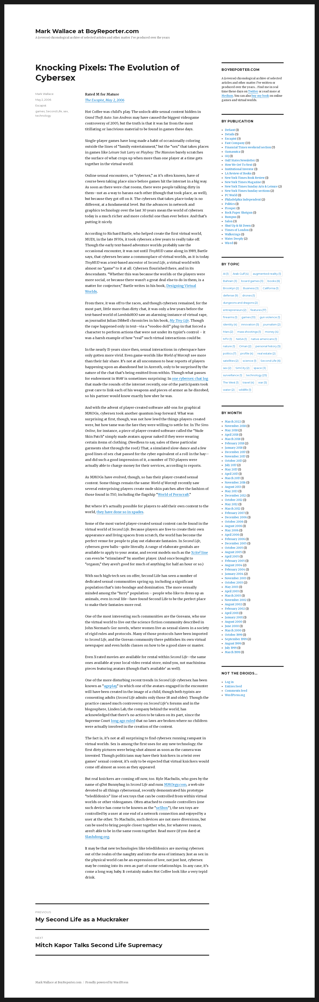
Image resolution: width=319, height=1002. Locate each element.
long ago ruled (123, 721)
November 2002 (236, 600)
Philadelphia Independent (243, 199)
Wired (229, 243)
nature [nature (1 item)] (229, 346)
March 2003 (233, 595)
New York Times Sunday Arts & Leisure (251, 186)
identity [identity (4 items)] (230, 324)
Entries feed (233, 686)
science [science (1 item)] (249, 360)
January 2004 (234, 574)
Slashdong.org (97, 837)
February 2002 (235, 608)
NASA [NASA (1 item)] (241, 339)
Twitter (253, 91)
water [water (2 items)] (229, 389)
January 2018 (233, 448)
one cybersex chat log (190, 378)
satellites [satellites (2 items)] (231, 360)
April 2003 (232, 591)
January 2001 (234, 617)
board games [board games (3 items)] (252, 281)
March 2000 (233, 630)
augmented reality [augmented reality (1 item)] (267, 273)
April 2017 (231, 474)
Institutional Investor (239, 169)
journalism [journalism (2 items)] (272, 324)
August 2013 (233, 487)
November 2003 (235, 578)
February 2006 (235, 539)
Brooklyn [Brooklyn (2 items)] (231, 288)
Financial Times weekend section (248, 147)
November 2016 (235, 482)
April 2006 (232, 535)
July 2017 (230, 465)
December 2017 (235, 452)
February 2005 (235, 561)
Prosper (230, 208)
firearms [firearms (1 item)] (230, 317)
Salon (229, 221)
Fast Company (235, 143)
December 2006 (236, 517)
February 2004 (235, 569)
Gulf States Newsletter (240, 160)
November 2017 (235, 456)
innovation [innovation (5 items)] (250, 324)
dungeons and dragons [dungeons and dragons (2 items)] (240, 302)
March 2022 (233, 421)
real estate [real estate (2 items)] (266, 353)
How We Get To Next (238, 165)
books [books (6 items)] (273, 281)
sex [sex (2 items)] (227, 368)
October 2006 (234, 521)
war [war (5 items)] (262, 382)
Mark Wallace (44, 93)
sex (65, 111)
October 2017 (233, 461)
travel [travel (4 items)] (248, 382)
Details (229, 134)
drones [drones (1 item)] (248, 295)
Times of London (237, 230)
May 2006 (232, 530)
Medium (227, 96)
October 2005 (234, 548)
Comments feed (236, 691)
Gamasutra (232, 152)
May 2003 (231, 587)
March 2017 (232, 478)
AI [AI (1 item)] (226, 273)
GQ (227, 156)
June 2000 (232, 626)
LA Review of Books (238, 173)
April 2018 (231, 434)
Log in (229, 682)
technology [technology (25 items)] (256, 375)
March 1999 (232, 652)
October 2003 (234, 582)
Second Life (54, 111)
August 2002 (233, 604)
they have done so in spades (120, 512)
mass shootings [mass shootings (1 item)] (249, 331)
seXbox (162, 808)
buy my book (260, 96)
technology (43, 115)
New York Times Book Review (245, 178)
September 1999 (236, 639)
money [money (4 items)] (271, 331)
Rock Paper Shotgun (238, 212)
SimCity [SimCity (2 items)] (242, 368)
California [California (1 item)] (270, 288)
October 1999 (233, 635)
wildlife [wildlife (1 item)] (245, 389)
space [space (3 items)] (260, 368)
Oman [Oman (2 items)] (245, 346)
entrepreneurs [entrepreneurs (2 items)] (234, 310)
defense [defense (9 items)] (230, 295)
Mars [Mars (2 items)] (228, 331)
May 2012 (231, 504)
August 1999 (233, 643)
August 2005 (233, 552)
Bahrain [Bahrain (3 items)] (230, 281)
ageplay (110, 686)
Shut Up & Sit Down (238, 225)
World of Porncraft (173, 494)
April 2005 (232, 556)
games (40, 111)
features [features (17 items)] (258, 310)
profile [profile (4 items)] (246, 353)
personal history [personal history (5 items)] (268, 346)
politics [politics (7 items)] (229, 353)
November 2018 (235, 426)
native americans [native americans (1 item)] (264, 339)
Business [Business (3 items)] (251, 288)
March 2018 (232, 439)
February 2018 (234, 443)
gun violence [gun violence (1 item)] (270, 317)
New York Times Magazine (243, 182)
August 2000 (233, 622)
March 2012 (232, 508)
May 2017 (231, 469)
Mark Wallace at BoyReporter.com (87, 31)
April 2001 (232, 613)
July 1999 (231, 648)
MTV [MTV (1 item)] (227, 339)
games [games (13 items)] (248, 317)
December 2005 (236, 543)
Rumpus (230, 217)
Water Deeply (234, 239)
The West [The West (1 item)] (231, 382)
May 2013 (231, 491)
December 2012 (235, 495)
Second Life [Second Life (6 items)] (270, 360)
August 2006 (233, 526)
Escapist (40, 105)
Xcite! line (199, 552)
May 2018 (231, 430)
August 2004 (233, 565)
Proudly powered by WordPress (106, 982)
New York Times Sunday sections (247, 191)
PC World (231, 195)
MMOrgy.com (175, 784)
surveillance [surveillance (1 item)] (232, 375)
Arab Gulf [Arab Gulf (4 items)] (241, 273)
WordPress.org (235, 695)
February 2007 (235, 513)
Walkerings (232, 234)
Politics (230, 204)
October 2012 (233, 500)
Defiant (230, 130)
